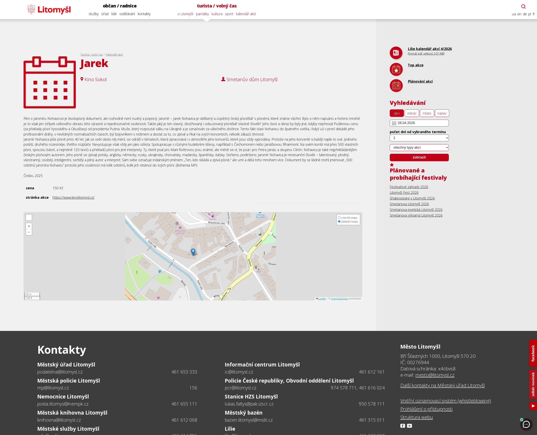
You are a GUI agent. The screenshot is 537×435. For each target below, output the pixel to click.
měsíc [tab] (411, 113)
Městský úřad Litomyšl (66, 364)
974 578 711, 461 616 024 (358, 388)
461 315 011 (372, 420)
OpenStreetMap (339, 298)
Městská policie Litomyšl (68, 380)
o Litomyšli (185, 13)
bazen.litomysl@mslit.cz (249, 420)
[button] (193, 252)
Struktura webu (416, 417)
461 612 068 (184, 420)
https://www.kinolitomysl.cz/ (73, 197)
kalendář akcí (245, 13)
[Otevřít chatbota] (522, 6)
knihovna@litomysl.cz (59, 420)
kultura (216, 13)
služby (93, 13)
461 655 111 (184, 404)
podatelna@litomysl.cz (60, 372)
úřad (104, 13)
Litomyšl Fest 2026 (404, 192)
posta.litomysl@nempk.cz (63, 404)
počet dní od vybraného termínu (418, 131)
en (518, 14)
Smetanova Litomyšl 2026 (409, 203)
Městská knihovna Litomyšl (72, 412)
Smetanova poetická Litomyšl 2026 (416, 209)
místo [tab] (427, 113)
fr (533, 14)
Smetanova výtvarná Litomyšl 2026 (416, 215)
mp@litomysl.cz (53, 388)
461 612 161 (372, 372)
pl (528, 14)
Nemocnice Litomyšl (63, 396)
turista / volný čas (216, 6)
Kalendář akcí (114, 54)
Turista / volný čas (92, 54)
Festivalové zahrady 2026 (409, 186)
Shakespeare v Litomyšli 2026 (412, 198)
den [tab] (397, 113)
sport (228, 13)
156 (193, 388)
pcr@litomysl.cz (240, 388)
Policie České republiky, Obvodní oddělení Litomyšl (289, 380)
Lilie (230, 428)
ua (513, 14)
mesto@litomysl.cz (435, 375)
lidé (113, 13)
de (524, 14)
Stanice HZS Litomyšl (251, 396)
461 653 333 (184, 372)
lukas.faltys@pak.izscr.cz (249, 404)
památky (201, 13)
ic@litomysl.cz (239, 372)
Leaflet (321, 298)
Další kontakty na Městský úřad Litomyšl (442, 385)
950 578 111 (372, 404)
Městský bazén (244, 412)
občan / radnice (119, 6)
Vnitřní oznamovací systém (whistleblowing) (445, 400)
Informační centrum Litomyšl (262, 364)
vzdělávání (126, 13)
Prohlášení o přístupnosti (426, 409)
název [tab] (442, 113)
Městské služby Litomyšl (68, 428)
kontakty (143, 13)
